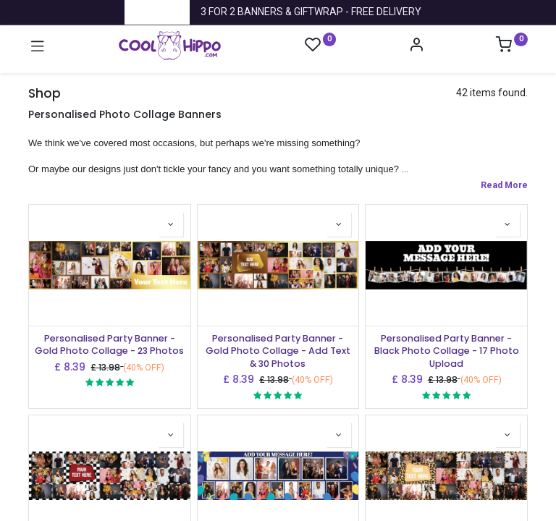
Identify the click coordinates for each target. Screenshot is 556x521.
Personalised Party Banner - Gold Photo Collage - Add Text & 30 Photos (278, 351)
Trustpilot (157, 11)
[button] (171, 224)
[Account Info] (416, 46)
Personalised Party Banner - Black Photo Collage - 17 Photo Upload (446, 351)
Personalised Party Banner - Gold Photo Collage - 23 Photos (109, 344)
